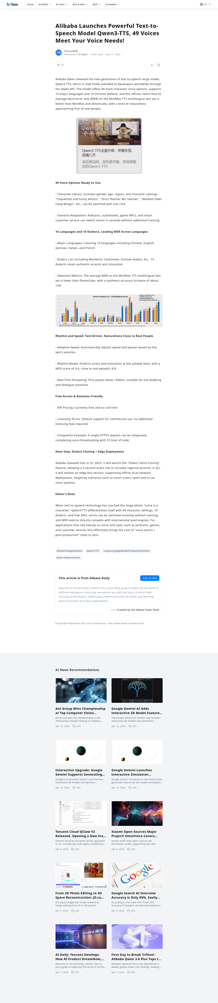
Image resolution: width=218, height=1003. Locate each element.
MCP (97, 4)
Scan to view (150, 578)
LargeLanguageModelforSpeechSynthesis (127, 550)
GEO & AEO (80, 4)
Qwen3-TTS (93, 550)
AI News (83, 54)
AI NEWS (45, 4)
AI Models (112, 4)
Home (30, 4)
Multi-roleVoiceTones (68, 557)
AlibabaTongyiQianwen (69, 550)
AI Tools (62, 4)
